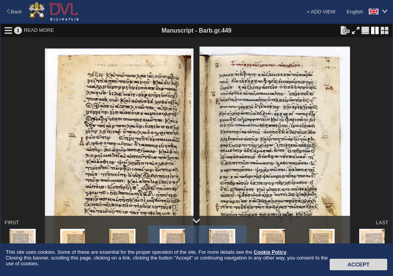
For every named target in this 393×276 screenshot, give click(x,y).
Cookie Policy (270, 252)
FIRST (12, 222)
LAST (382, 222)
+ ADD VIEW (321, 12)
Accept (358, 264)
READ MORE (39, 30)
